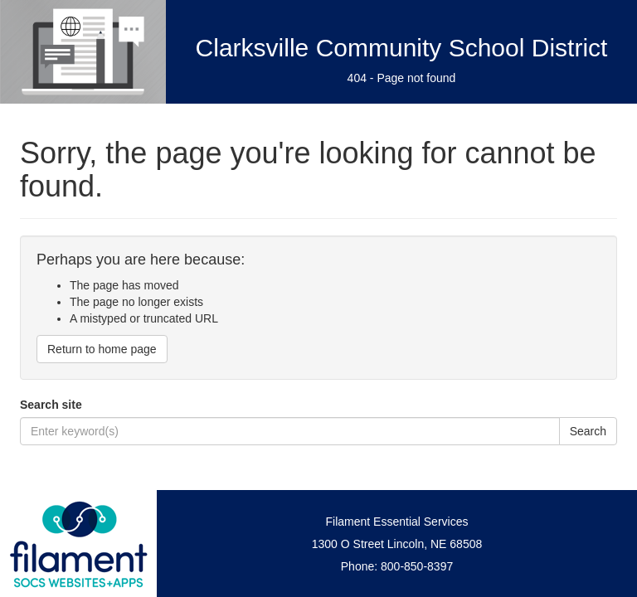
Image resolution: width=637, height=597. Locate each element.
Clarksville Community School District (402, 47)
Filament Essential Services (397, 521)
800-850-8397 (417, 566)
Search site (51, 404)
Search (588, 431)
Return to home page (102, 349)
